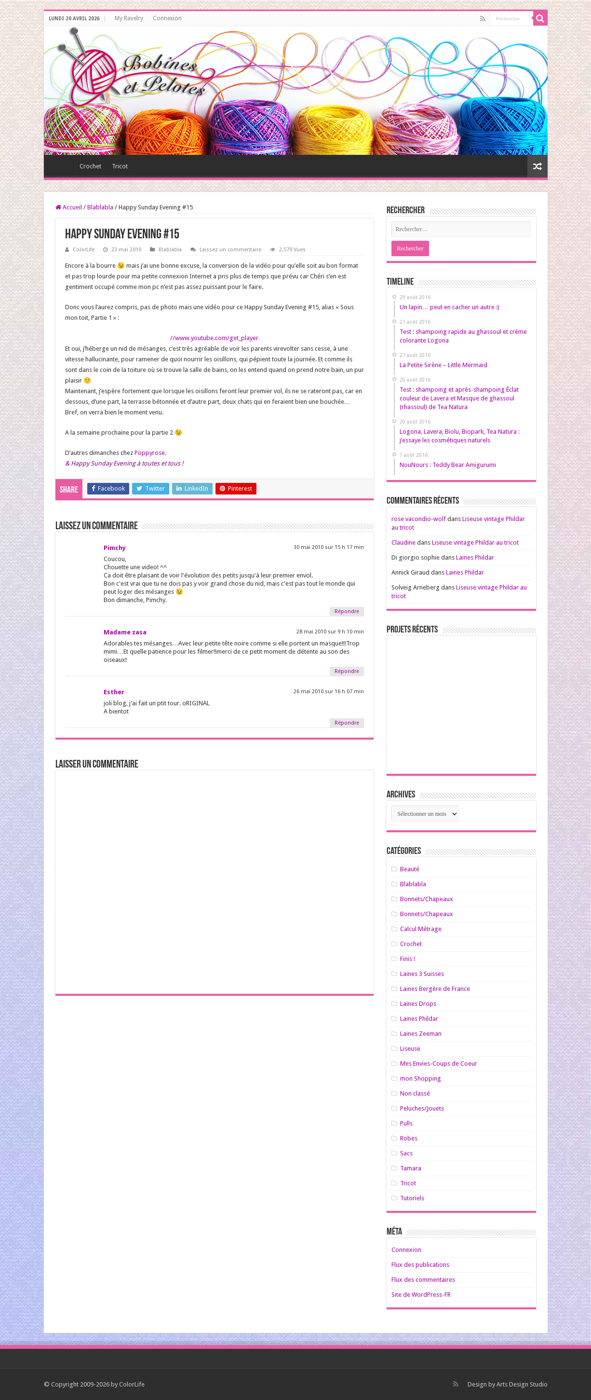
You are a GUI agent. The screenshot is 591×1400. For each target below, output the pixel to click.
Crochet (90, 166)
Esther (114, 692)
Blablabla (100, 207)
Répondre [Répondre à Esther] (347, 723)
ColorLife (83, 250)
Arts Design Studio (522, 1384)
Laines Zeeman (421, 1033)
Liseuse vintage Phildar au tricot (475, 542)
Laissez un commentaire (230, 250)
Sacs (406, 1153)
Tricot (120, 166)
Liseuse (410, 1048)
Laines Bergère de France (435, 988)
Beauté (409, 869)
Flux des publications (420, 1264)
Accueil (68, 207)
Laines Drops (418, 1003)
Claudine (403, 542)
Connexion (167, 18)
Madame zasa (125, 632)
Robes (408, 1138)
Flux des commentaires (423, 1279)
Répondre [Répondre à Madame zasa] (347, 671)
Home (61, 165)
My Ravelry (129, 18)
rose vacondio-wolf (418, 518)
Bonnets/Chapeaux (426, 899)
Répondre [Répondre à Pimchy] (347, 611)
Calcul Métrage (421, 929)
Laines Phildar (475, 557)
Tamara (410, 1168)
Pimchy (115, 547)
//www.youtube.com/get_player (214, 338)
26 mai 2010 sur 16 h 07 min (329, 691)
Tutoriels (412, 1198)
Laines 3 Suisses (422, 973)
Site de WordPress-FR (421, 1294)
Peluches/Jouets (422, 1108)
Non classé (415, 1093)
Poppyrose (149, 452)
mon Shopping (420, 1078)
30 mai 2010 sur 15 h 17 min (329, 547)
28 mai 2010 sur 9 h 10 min (330, 632)
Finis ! (407, 958)
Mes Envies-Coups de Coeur (438, 1063)
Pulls (406, 1123)
